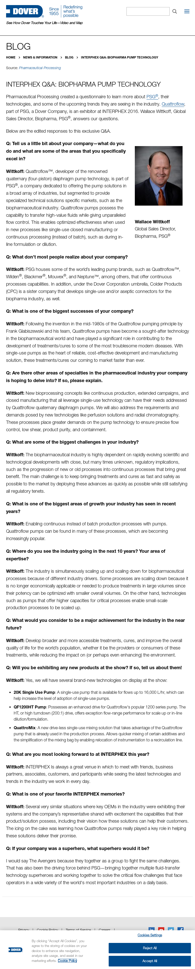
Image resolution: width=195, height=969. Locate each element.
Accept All (149, 961)
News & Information (40, 57)
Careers (104, 930)
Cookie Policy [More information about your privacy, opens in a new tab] (67, 961)
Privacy (23, 930)
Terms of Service (78, 930)
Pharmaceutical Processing (40, 68)
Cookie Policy (47, 930)
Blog (69, 57)
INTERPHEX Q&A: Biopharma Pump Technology (119, 57)
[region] (97, 949)
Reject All (149, 948)
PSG (152, 96)
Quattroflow (173, 104)
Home (11, 57)
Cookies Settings (150, 935)
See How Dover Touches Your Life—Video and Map (44, 23)
